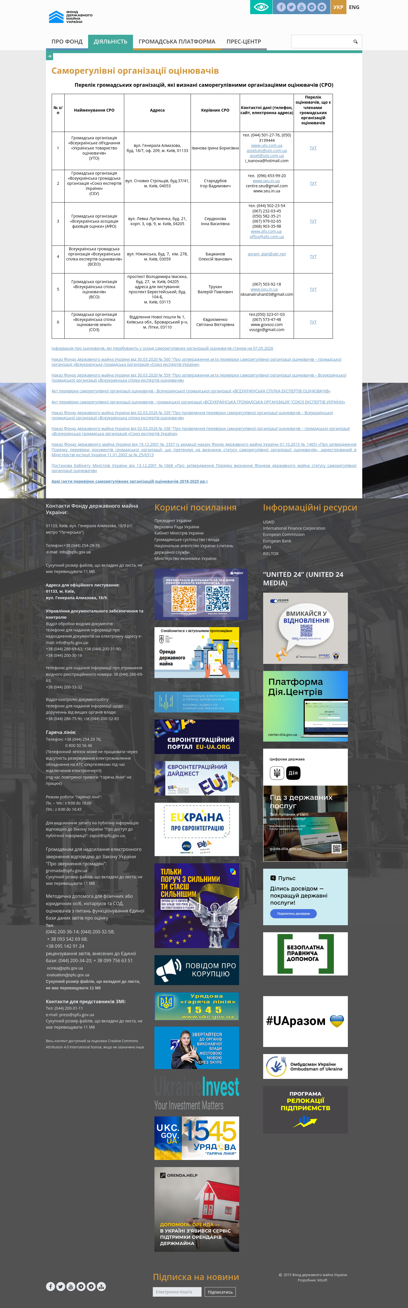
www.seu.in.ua (266, 180)
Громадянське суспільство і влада (186, 539)
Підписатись (220, 1292)
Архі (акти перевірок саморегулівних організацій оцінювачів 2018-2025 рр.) (130, 481)
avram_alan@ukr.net (267, 254)
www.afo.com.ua (266, 231)
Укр (338, 7)
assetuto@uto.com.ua (267, 150)
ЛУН (267, 547)
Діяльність (110, 41)
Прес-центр (244, 41)
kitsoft (322, 1280)
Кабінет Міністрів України (179, 533)
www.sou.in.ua (264, 289)
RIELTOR (271, 553)
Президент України (172, 520)
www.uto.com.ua (266, 145)
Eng (354, 7)
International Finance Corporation (294, 528)
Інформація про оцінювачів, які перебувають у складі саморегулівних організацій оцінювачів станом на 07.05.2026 (162, 348)
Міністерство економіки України (185, 558)
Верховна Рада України (176, 526)
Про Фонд (67, 41)
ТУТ (313, 148)
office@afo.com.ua (267, 236)
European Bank (277, 541)
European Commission (284, 534)
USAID (269, 522)
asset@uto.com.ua (267, 155)
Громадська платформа (177, 41)
